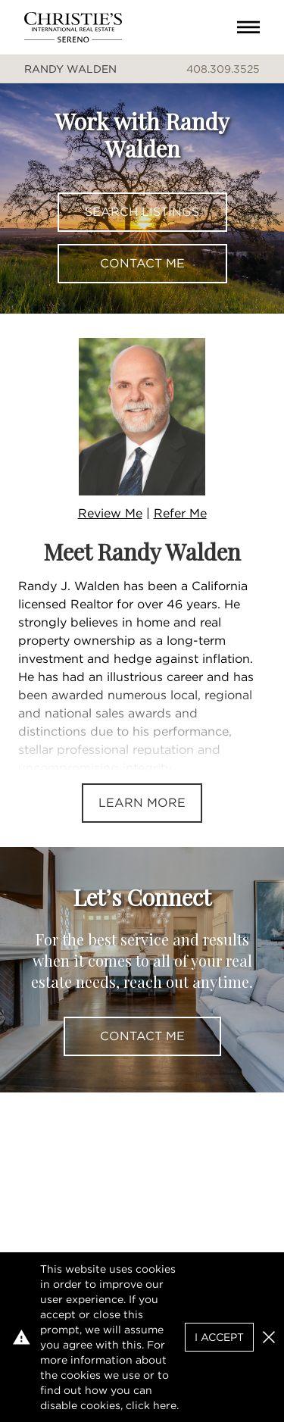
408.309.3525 (223, 69)
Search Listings (142, 212)
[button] (269, 1337)
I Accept (219, 1337)
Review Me (110, 513)
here (164, 1405)
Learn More (142, 802)
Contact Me (142, 263)
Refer (180, 513)
